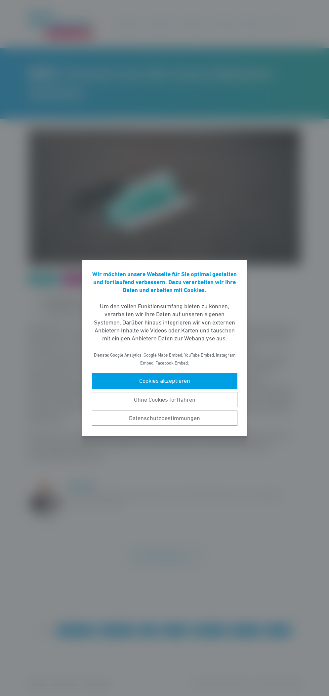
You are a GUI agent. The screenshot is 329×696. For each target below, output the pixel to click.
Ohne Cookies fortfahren (164, 399)
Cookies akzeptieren (164, 380)
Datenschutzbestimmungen (164, 418)
